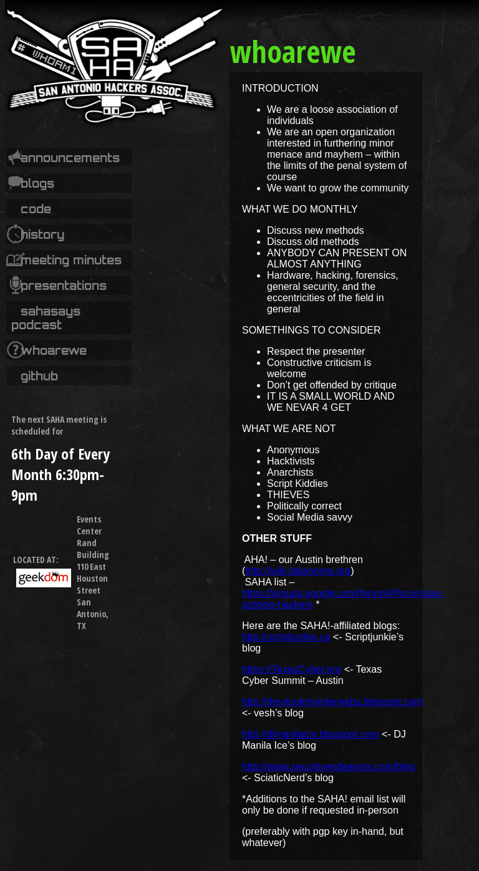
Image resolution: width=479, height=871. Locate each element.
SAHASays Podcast (45, 318)
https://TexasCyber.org (291, 669)
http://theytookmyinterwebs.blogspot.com (332, 701)
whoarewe (54, 350)
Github (39, 376)
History (42, 234)
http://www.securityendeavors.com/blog (328, 766)
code (36, 209)
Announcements (70, 158)
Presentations (64, 285)
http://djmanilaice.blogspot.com (310, 734)
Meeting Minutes (71, 260)
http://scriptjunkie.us (286, 637)
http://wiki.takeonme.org (298, 570)
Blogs (37, 183)
